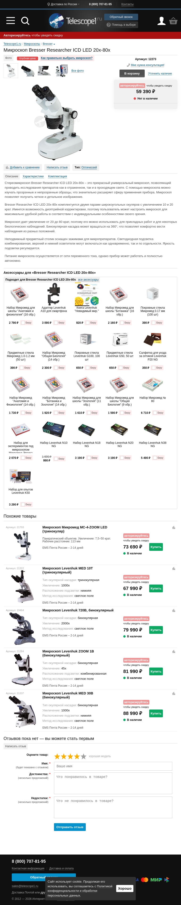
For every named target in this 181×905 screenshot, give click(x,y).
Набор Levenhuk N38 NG (152, 444)
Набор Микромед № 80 (153, 399)
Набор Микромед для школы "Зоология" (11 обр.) (86, 401)
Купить (156, 547)
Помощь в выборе (121, 25)
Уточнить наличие (160, 73)
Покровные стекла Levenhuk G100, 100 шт (87, 356)
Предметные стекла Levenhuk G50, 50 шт (120, 354)
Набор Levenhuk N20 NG (119, 444)
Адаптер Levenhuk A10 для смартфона (54, 309)
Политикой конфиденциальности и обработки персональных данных (80, 890)
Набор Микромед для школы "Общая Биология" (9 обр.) (120, 401)
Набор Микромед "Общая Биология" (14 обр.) (53, 356)
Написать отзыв (57, 167)
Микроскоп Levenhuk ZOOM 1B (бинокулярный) (68, 653)
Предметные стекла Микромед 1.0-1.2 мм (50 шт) (21, 356)
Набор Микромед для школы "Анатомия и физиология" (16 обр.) (20, 311)
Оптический (89, 167)
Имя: (26, 765)
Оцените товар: (37, 754)
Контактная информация (28, 868)
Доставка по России (64, 4)
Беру (26, 322)
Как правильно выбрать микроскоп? (67, 58)
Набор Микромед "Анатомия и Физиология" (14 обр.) (20, 401)
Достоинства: (26, 776)
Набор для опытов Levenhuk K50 (21, 491)
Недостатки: (26, 800)
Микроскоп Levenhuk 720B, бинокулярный (78, 610)
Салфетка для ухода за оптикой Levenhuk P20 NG (152, 356)
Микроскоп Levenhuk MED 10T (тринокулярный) (67, 570)
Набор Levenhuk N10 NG (53, 444)
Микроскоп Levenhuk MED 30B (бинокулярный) (67, 695)
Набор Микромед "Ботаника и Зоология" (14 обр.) (53, 401)
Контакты (127, 4)
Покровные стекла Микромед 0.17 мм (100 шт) (152, 311)
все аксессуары (88, 279)
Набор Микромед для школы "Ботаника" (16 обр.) (119, 311)
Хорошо (125, 888)
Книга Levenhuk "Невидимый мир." (87, 309)
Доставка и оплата (61, 868)
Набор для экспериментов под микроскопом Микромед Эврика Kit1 (20, 447)
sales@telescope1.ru (25, 886)
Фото (8, 58)
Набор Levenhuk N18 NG (86, 444)
